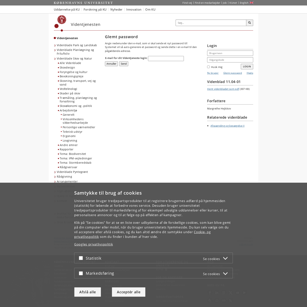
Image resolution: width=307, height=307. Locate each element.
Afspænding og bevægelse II (227, 125)
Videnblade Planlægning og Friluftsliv (75, 51)
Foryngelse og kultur (74, 72)
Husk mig (214, 67)
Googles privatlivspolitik (93, 244)
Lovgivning (70, 140)
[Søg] (249, 23)
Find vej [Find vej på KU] (187, 3)
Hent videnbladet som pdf (223, 89)
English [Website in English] (244, 3)
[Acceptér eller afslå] (82, 258)
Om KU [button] (150, 9)
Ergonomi (69, 136)
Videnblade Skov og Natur (74, 58)
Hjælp (250, 73)
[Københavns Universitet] (60, 23)
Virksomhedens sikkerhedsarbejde (75, 121)
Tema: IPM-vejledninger (76, 158)
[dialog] (153, 245)
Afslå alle (87, 292)
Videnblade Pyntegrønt (72, 172)
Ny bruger (213, 73)
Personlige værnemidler (79, 127)
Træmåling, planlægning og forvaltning (78, 99)
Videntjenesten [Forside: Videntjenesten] (67, 38)
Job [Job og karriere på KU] (225, 3)
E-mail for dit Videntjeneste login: (126, 58)
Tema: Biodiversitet (73, 154)
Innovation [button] (133, 9)
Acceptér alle (128, 292)
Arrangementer (67, 181)
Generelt (68, 114)
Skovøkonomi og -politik (76, 106)
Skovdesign (67, 67)
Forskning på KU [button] (95, 9)
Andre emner (69, 145)
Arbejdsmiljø (68, 110)
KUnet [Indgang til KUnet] (233, 3)
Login (247, 66)
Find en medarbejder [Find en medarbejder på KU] (207, 3)
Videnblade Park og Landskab (77, 45)
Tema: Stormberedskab (75, 162)
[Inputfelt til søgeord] (211, 23)
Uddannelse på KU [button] (67, 9)
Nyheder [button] (116, 9)
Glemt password (232, 73)
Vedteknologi (68, 89)
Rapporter (67, 149)
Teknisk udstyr (72, 132)
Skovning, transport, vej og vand (78, 82)
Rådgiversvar (69, 167)
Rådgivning (64, 176)
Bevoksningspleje (71, 76)
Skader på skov (70, 93)
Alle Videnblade (70, 63)
